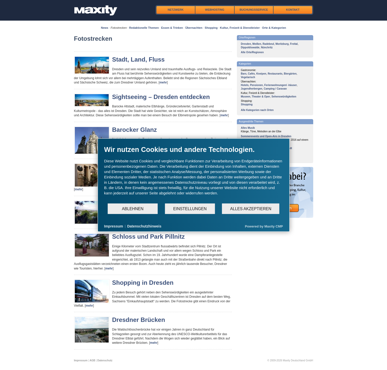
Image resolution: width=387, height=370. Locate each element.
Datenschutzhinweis (144, 226)
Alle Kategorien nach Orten (257, 110)
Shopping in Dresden (143, 282)
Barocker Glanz (134, 129)
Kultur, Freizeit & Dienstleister (240, 27)
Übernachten (193, 27)
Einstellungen (190, 208)
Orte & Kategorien (274, 27)
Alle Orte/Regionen (252, 52)
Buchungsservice (253, 9)
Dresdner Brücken (138, 319)
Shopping (211, 27)
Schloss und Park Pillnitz (148, 236)
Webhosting (214, 9)
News (104, 27)
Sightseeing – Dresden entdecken (161, 96)
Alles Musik (248, 127)
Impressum (81, 360)
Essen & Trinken (172, 27)
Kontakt (292, 9)
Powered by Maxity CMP (264, 226)
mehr (163, 82)
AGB (92, 360)
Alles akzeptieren (250, 208)
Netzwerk (175, 9)
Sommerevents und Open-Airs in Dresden (266, 136)
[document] (193, 174)
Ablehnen (133, 208)
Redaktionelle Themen (144, 27)
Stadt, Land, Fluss (138, 59)
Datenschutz (104, 360)
